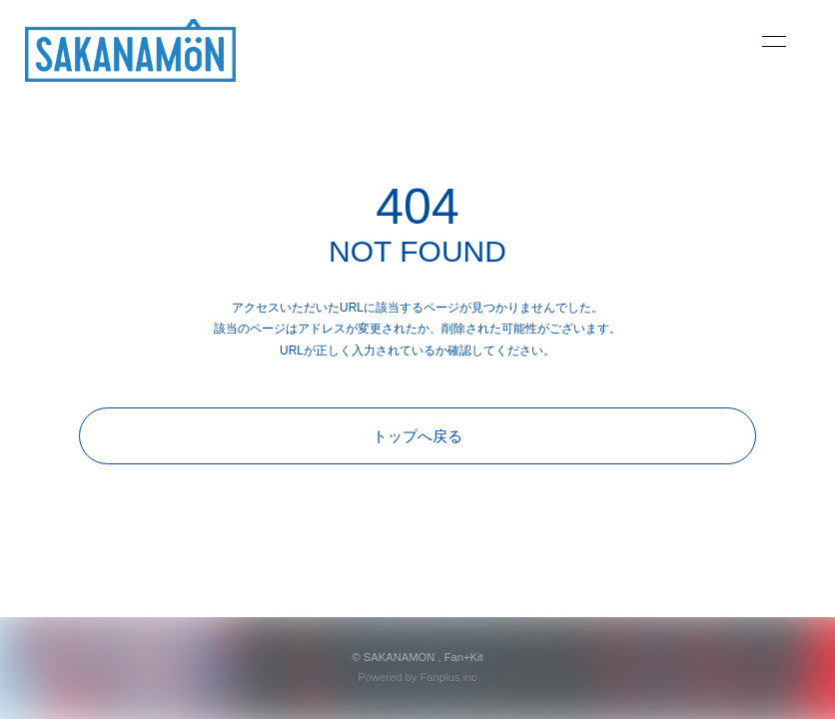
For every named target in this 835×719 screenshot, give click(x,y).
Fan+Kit (463, 657)
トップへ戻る (417, 435)
